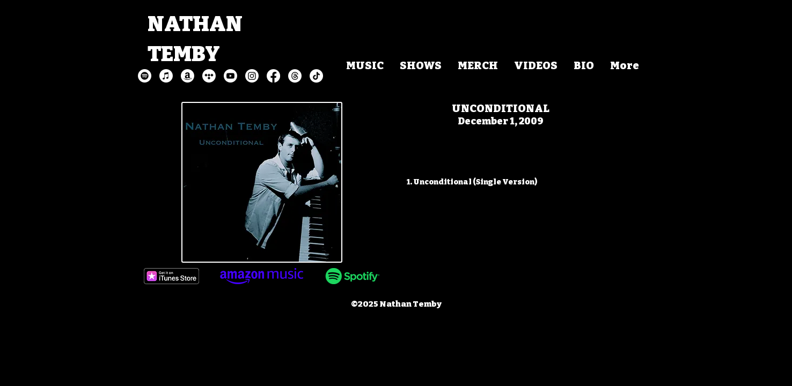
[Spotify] (144, 76)
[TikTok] (316, 76)
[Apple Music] (166, 76)
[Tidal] (209, 76)
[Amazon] (187, 76)
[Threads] (295, 76)
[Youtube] (230, 76)
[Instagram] (252, 76)
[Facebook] (273, 76)
